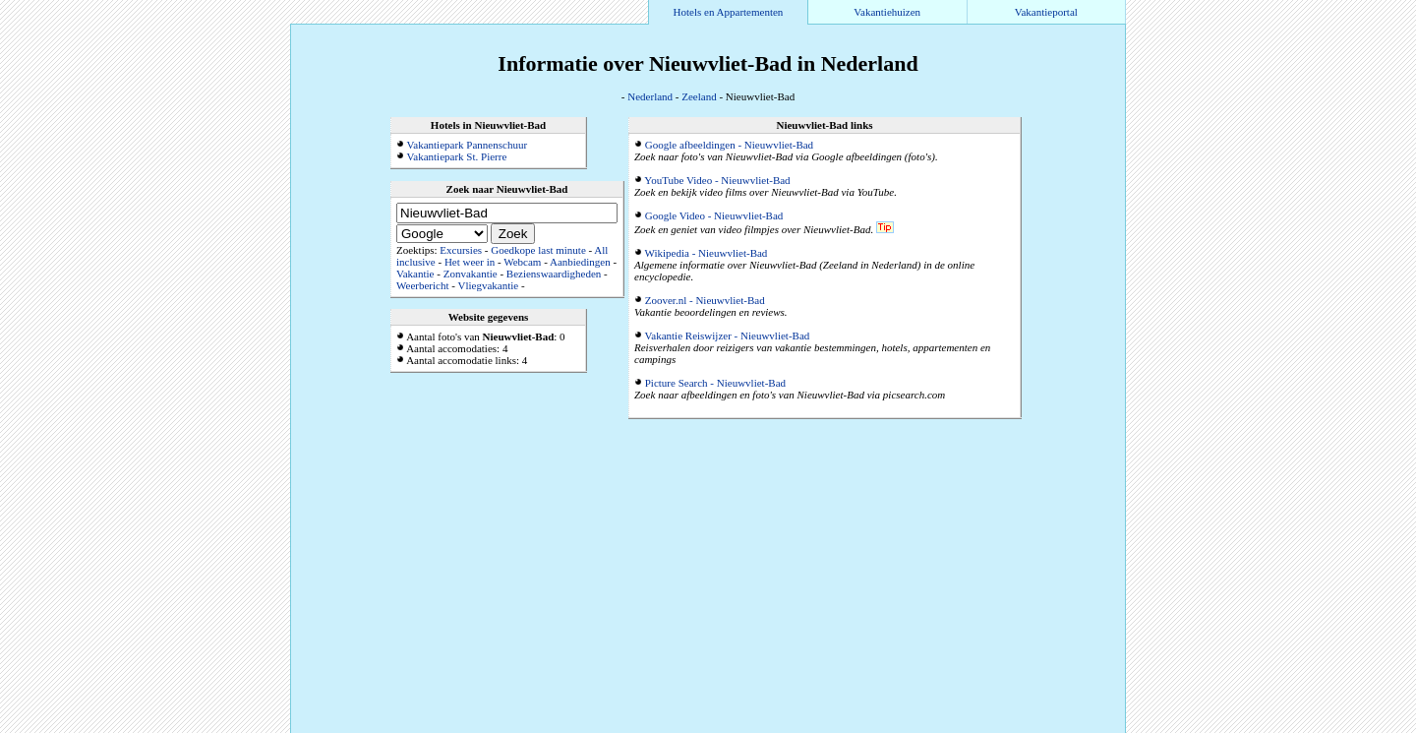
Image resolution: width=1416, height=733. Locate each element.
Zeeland (698, 96)
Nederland (650, 96)
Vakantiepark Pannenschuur (467, 145)
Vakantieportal (1046, 12)
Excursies (461, 250)
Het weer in (469, 262)
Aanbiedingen (580, 262)
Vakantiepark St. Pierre (457, 156)
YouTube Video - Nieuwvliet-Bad (717, 180)
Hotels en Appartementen (729, 12)
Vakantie (415, 273)
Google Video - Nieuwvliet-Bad (714, 215)
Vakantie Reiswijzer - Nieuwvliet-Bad (727, 335)
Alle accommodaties (1077, 727)
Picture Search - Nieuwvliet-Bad (715, 383)
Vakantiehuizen (887, 12)
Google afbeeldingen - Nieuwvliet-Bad (729, 145)
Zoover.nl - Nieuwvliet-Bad (705, 300)
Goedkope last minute (538, 250)
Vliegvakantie (487, 285)
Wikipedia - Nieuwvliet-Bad (706, 253)
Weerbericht (422, 285)
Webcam (522, 262)
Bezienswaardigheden (554, 273)
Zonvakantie (470, 273)
